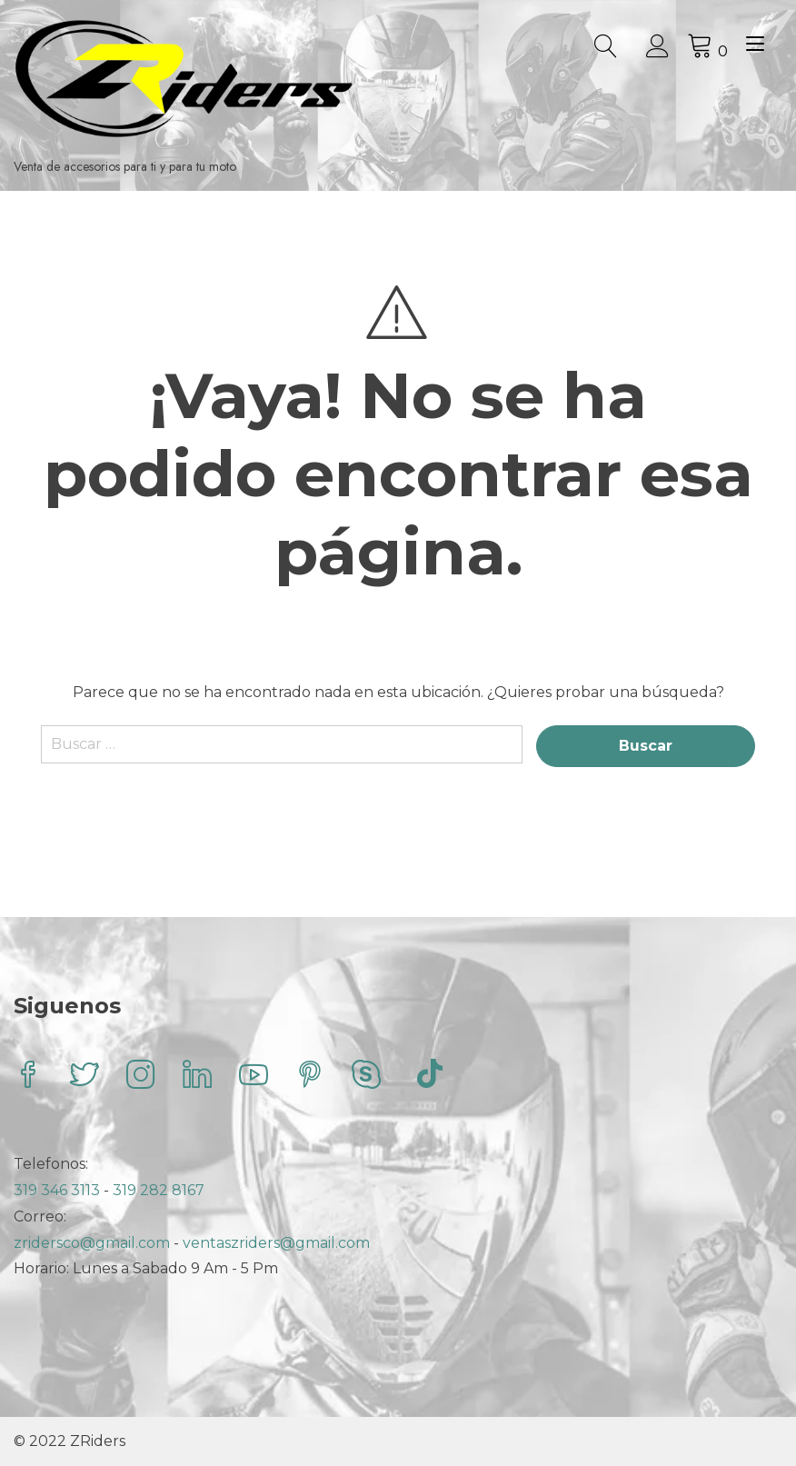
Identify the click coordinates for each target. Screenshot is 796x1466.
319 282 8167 (158, 1190)
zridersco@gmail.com (92, 1243)
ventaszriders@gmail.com (276, 1243)
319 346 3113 (59, 1190)
